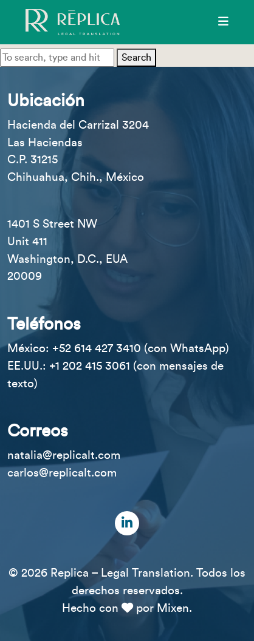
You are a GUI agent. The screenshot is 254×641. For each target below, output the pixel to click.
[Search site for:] (57, 58)
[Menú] (223, 22)
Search (136, 58)
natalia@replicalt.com (63, 455)
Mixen (173, 608)
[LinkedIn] (127, 523)
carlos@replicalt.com (62, 473)
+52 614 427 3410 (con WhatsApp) (140, 348)
